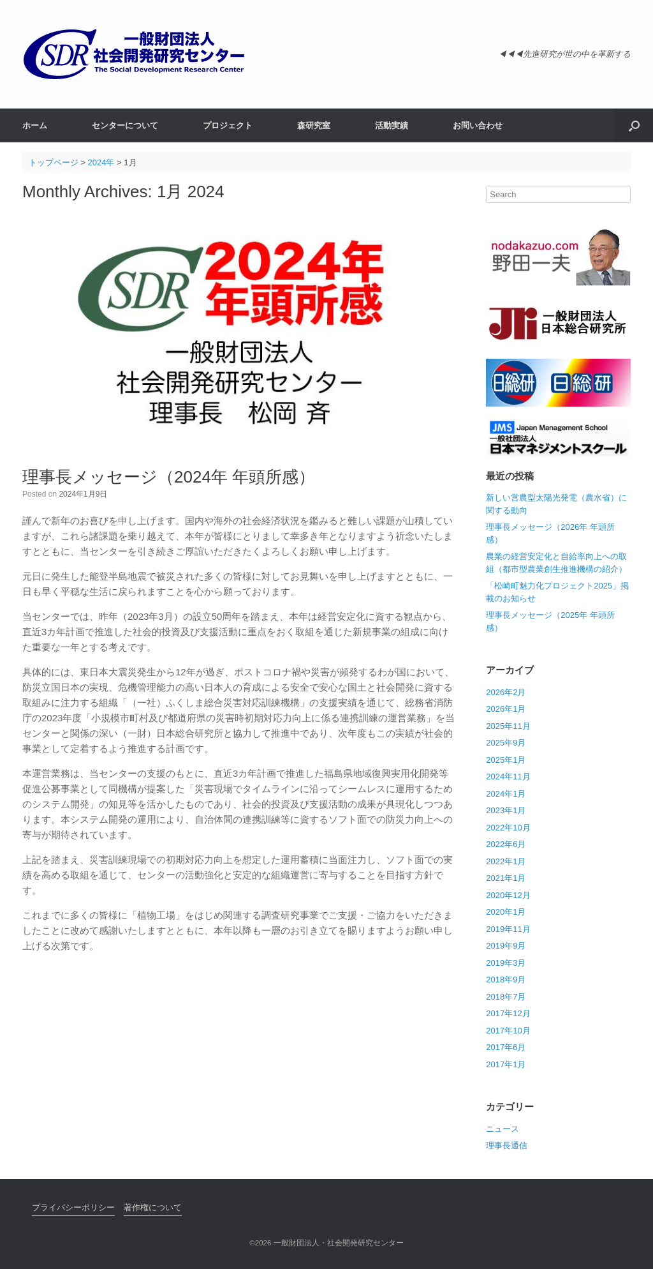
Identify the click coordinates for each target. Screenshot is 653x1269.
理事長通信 (506, 1145)
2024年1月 (505, 794)
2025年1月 (505, 760)
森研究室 (313, 125)
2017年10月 (508, 1030)
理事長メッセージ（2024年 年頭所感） (168, 476)
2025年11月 (508, 726)
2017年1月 (505, 1064)
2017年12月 (508, 1013)
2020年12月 (508, 895)
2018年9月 (505, 979)
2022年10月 (508, 827)
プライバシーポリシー (73, 1207)
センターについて (125, 125)
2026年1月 (505, 709)
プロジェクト (228, 125)
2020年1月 (505, 912)
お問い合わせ (478, 125)
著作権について (153, 1207)
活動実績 (391, 125)
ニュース (502, 1129)
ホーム (34, 125)
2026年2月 (505, 692)
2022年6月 (505, 844)
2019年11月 (508, 929)
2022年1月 (505, 861)
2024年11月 (508, 776)
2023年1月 (505, 810)
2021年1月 (505, 878)
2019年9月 (505, 945)
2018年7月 (505, 997)
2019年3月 (505, 963)
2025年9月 (505, 742)
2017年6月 (505, 1047)
